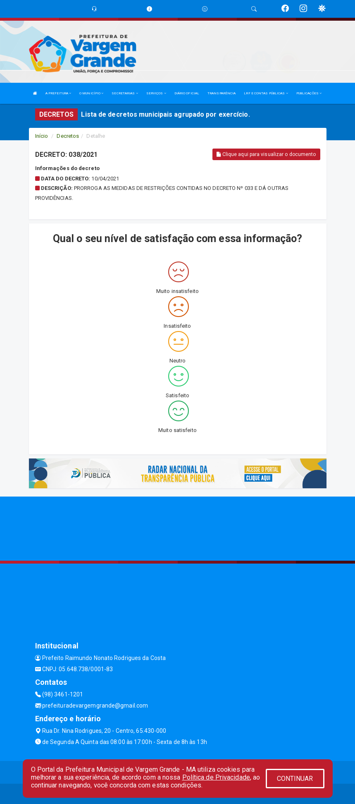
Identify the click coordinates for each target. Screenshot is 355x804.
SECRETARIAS (125, 93)
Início (41, 136)
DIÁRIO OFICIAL (186, 93)
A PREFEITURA (58, 93)
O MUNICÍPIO (91, 93)
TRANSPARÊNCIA (221, 93)
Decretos (68, 136)
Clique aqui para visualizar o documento (266, 154)
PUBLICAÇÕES (309, 93)
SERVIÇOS (156, 93)
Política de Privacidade (216, 777)
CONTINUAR (295, 778)
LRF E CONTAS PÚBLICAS (266, 93)
